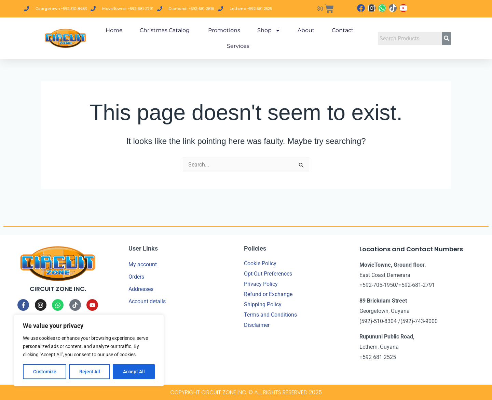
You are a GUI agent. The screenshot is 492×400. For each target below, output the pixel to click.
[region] (89, 350)
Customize (44, 371)
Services (238, 46)
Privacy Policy (261, 284)
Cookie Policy (260, 263)
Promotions (223, 30)
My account (142, 264)
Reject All (89, 371)
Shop (269, 30)
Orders (136, 277)
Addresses (140, 289)
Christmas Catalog (165, 30)
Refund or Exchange (268, 294)
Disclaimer (257, 325)
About (306, 30)
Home (114, 30)
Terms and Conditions (270, 314)
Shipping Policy (263, 304)
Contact (343, 30)
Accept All (134, 371)
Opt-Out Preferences (268, 273)
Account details (147, 301)
